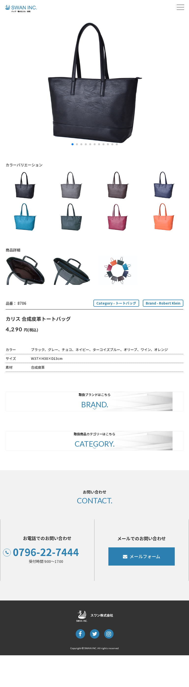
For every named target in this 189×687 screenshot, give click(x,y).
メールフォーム (145, 588)
